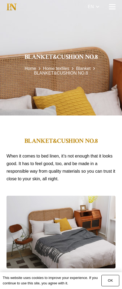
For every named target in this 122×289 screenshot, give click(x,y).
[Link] (12, 7)
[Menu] (112, 7)
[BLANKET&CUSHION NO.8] (61, 232)
